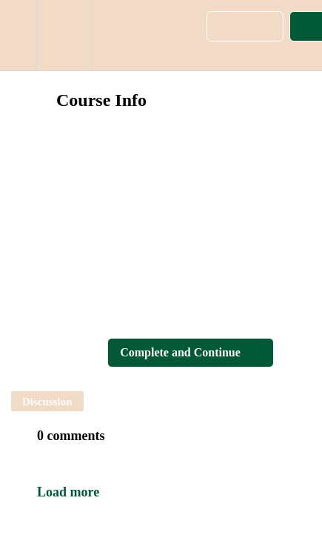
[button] (18, 35)
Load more (68, 492)
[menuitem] (63, 35)
